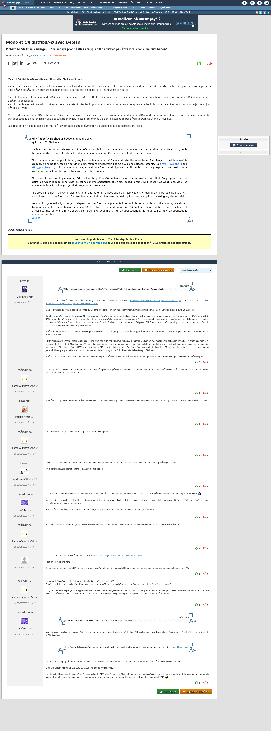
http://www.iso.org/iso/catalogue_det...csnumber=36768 (71, 303)
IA (59, 8)
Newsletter (107, 2)
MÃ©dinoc (25, 370)
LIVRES (106, 12)
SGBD (133, 8)
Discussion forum (244, 145)
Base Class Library (160, 584)
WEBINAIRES (93, 12)
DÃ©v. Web (96, 8)
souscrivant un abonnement (89, 243)
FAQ (72, 2)
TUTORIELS (72, 12)
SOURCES (144, 12)
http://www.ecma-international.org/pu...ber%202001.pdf (155, 300)
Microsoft (75, 8)
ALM (65, 8)
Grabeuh (25, 401)
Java (86, 8)
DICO (174, 12)
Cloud (51, 8)
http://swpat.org (172, 164)
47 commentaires (58, 56)
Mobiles (152, 8)
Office (142, 8)
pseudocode (25, 494)
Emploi (122, 2)
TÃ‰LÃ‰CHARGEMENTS (125, 12)
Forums (45, 2)
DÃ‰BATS (157, 12)
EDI (107, 8)
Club (159, 2)
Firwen (24, 463)
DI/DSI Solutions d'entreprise (31, 8)
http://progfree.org (43, 167)
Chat (92, 2)
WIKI (167, 12)
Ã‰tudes (136, 2)
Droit (148, 2)
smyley (24, 280)
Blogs (82, 2)
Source (35, 218)
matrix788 (39, 55)
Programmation (120, 8)
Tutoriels (60, 2)
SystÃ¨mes (165, 8)
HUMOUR (185, 12)
